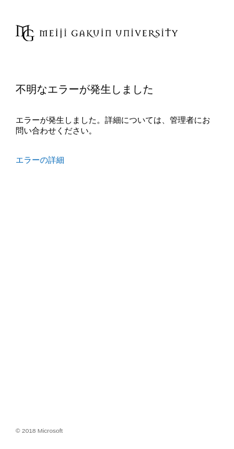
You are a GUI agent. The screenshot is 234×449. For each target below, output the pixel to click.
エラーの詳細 (40, 160)
